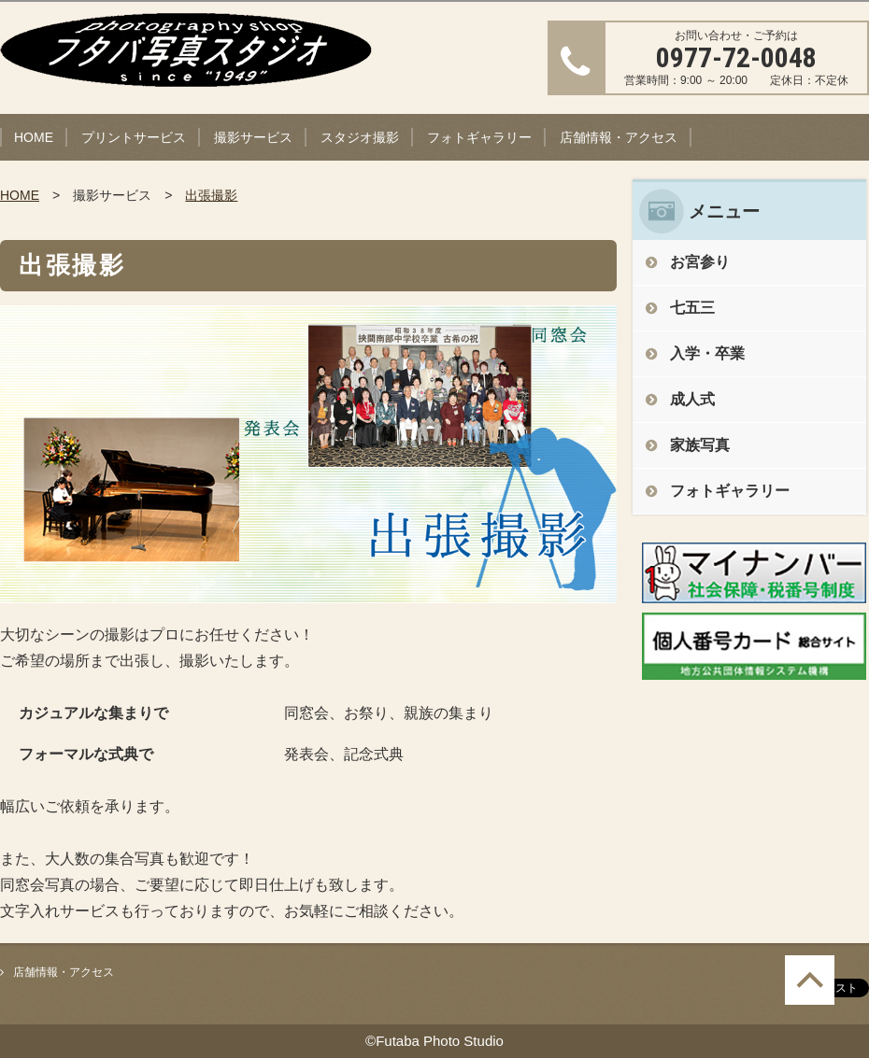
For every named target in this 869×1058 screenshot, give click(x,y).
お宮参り (700, 262)
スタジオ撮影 (360, 137)
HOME (33, 137)
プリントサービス (133, 137)
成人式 (692, 399)
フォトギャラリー (479, 137)
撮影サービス (253, 137)
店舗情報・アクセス (618, 137)
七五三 (692, 308)
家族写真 (700, 445)
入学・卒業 (707, 353)
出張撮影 (211, 195)
